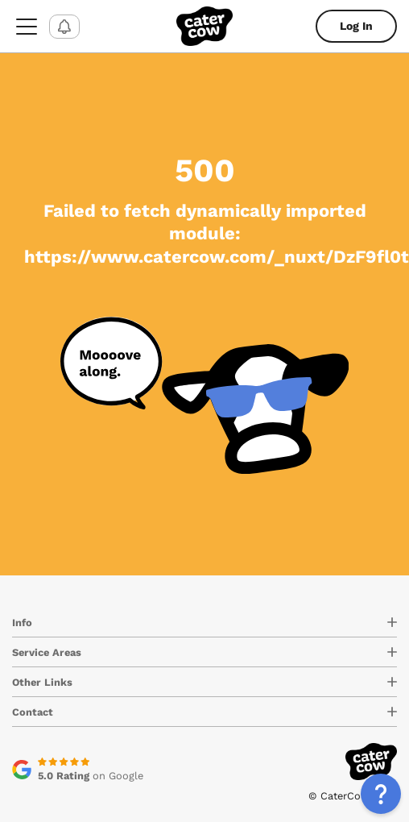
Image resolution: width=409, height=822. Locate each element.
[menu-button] (26, 26)
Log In (356, 25)
